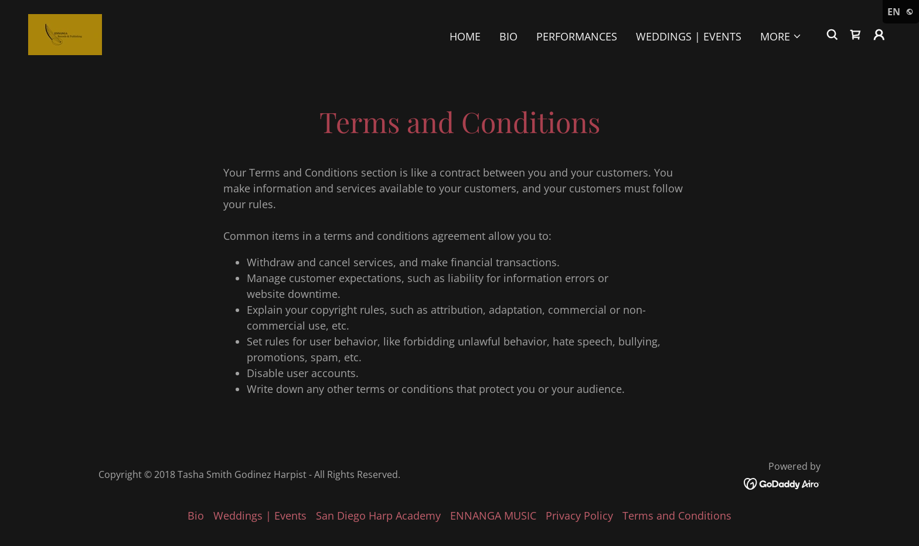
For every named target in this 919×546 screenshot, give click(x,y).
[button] (781, 36)
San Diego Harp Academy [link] (378, 515)
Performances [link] (576, 36)
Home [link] (465, 36)
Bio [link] (508, 36)
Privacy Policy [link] (579, 515)
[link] (65, 33)
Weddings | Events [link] (688, 36)
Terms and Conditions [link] (676, 515)
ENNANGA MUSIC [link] (493, 515)
